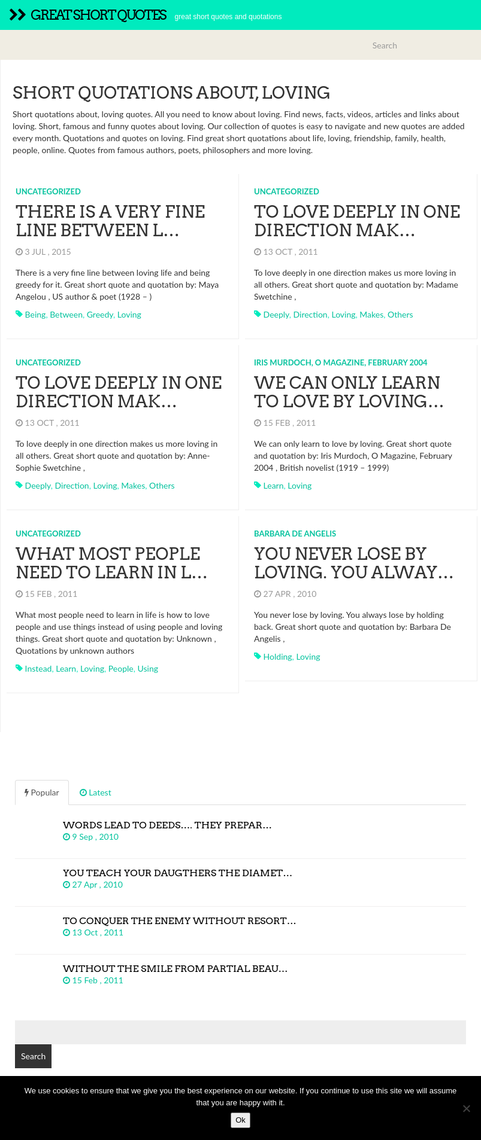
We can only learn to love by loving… (349, 392)
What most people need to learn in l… (112, 563)
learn (274, 485)
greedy (100, 314)
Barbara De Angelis (295, 533)
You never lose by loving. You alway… (354, 563)
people (121, 668)
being (35, 314)
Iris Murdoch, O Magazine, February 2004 (341, 362)
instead (38, 668)
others (400, 314)
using (148, 668)
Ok (240, 1119)
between (66, 314)
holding (278, 656)
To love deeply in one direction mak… (357, 221)
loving (129, 314)
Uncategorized (48, 191)
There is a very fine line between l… (110, 221)
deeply (276, 314)
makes (371, 314)
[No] (466, 1108)
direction (311, 314)
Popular (42, 792)
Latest (95, 792)
